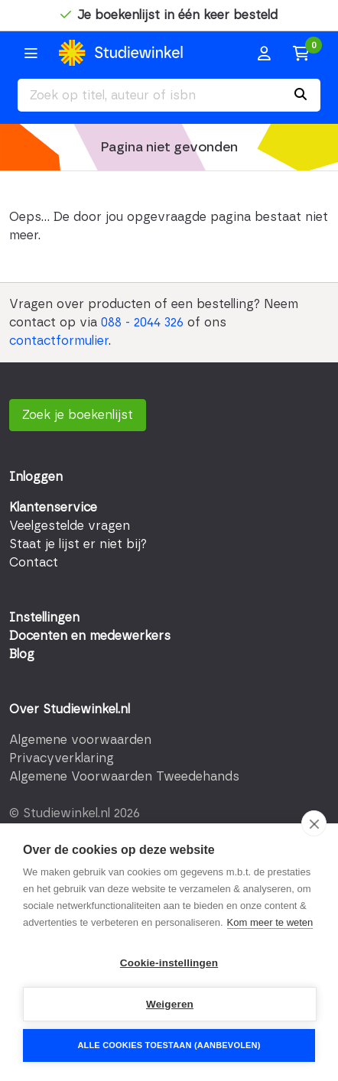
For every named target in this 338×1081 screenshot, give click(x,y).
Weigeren (169, 1004)
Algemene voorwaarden (80, 740)
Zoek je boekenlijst (77, 415)
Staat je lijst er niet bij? (78, 544)
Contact (33, 563)
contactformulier (59, 341)
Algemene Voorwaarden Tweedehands (124, 777)
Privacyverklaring (61, 758)
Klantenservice (53, 508)
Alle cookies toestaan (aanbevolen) (168, 1045)
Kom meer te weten (270, 922)
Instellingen (44, 618)
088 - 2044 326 (142, 323)
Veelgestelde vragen (69, 526)
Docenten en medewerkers (90, 636)
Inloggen (36, 477)
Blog (21, 654)
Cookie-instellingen (169, 963)
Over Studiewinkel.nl (69, 709)
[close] (314, 823)
